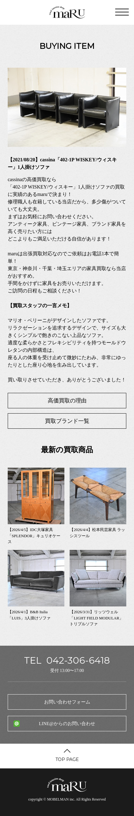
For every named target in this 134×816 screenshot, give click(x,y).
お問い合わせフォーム (67, 701)
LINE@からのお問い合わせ (67, 723)
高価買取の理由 (67, 400)
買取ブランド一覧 (67, 421)
